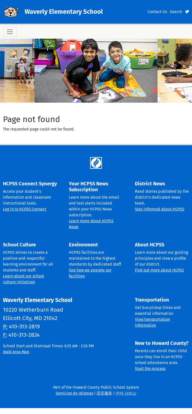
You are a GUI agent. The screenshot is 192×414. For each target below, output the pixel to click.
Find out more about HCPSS (159, 270)
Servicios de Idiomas (74, 393)
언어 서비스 (126, 393)
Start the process (150, 368)
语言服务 (104, 393)
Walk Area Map (16, 352)
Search (176, 11)
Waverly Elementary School (64, 12)
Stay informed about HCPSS (159, 209)
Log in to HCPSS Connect (24, 209)
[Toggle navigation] (10, 32)
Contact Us (157, 11)
